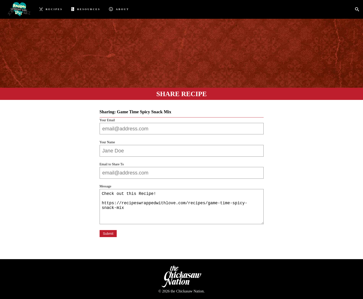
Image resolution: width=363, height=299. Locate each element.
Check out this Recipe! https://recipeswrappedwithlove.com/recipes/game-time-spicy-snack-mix (182, 206)
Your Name (107, 142)
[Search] (358, 9)
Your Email (107, 120)
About (119, 9)
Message (105, 186)
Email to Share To (112, 164)
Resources (85, 9)
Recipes (51, 9)
